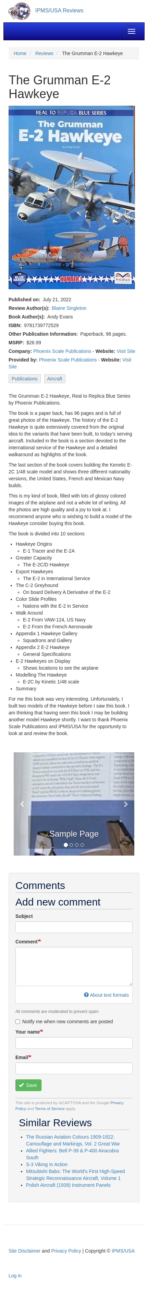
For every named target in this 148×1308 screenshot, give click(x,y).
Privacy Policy (66, 1251)
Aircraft (54, 378)
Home (20, 53)
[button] (23, 804)
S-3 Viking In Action (46, 1164)
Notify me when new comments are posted (64, 1021)
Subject (24, 916)
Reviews (44, 53)
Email (21, 1057)
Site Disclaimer (24, 1251)
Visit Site (126, 351)
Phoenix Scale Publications (62, 351)
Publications (25, 378)
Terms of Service (50, 1108)
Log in (15, 1275)
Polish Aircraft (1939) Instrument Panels (68, 1185)
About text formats (106, 995)
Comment (26, 941)
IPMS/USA (123, 1251)
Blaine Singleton (69, 308)
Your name (27, 1032)
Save (28, 1085)
